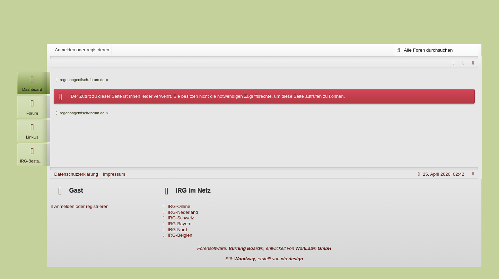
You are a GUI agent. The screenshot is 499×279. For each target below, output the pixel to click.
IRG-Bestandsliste (33, 153)
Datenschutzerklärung (76, 174)
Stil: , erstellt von (264, 258)
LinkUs (32, 129)
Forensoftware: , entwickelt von (264, 248)
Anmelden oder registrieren (82, 49)
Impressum (114, 174)
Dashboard (32, 81)
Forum (32, 105)
